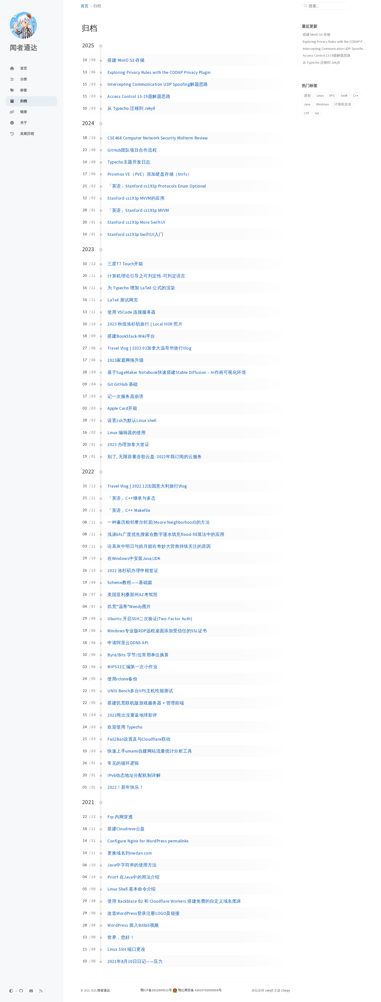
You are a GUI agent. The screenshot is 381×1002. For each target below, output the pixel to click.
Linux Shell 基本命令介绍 (131, 889)
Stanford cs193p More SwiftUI (136, 222)
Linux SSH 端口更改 (126, 949)
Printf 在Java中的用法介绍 (133, 877)
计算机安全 (342, 104)
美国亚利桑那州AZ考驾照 (132, 594)
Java (307, 104)
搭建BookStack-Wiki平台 (131, 336)
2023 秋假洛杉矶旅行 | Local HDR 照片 (144, 324)
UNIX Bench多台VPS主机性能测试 (140, 691)
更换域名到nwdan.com (129, 853)
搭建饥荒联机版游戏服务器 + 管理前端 (145, 703)
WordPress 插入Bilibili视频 (133, 925)
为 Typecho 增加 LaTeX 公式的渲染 (141, 288)
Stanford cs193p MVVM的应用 (136, 198)
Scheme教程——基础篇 (129, 582)
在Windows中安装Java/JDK (133, 558)
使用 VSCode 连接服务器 (131, 312)
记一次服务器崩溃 (125, 396)
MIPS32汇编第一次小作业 (132, 666)
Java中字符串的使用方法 (131, 865)
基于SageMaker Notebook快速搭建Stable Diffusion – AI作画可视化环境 (176, 372)
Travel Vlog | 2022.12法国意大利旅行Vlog (147, 486)
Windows (322, 104)
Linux (320, 96)
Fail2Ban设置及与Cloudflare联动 (139, 739)
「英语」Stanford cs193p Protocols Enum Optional (156, 186)
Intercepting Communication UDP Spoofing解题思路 (157, 84)
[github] (21, 990)
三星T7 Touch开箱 (125, 263)
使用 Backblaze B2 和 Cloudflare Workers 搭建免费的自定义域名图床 (174, 901)
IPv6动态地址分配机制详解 (134, 775)
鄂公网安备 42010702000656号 (200, 990)
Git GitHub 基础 (122, 384)
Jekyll (269, 990)
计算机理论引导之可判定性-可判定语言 (146, 276)
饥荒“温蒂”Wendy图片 (129, 606)
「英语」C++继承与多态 (131, 498)
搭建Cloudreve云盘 (126, 828)
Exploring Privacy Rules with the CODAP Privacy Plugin (158, 72)
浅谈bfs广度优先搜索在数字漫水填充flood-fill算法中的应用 (165, 534)
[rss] (40, 990)
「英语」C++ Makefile (128, 510)
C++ (355, 96)
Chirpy (285, 990)
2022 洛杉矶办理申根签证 (132, 570)
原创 (307, 96)
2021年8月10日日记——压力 (135, 961)
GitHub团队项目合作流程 (132, 150)
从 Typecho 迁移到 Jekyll (131, 108)
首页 (84, 5)
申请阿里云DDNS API (127, 642)
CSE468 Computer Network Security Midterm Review (157, 138)
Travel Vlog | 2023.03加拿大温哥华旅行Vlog (149, 348)
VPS (332, 96)
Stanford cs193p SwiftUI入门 (135, 234)
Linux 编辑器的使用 (126, 432)
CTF (306, 113)
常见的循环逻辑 (123, 763)
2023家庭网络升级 (125, 360)
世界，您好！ (120, 937)
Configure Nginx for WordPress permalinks (148, 841)
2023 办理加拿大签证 (128, 444)
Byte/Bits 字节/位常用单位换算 (138, 655)
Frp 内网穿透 (120, 817)
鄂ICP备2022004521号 (156, 990)
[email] (31, 990)
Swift (344, 96)
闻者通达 (23, 48)
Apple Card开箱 (122, 408)
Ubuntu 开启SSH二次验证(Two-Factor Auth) (149, 618)
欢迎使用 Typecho (124, 727)
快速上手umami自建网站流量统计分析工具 (149, 751)
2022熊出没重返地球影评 (132, 715)
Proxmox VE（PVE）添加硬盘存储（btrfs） (149, 174)
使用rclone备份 (122, 679)
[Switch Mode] (11, 990)
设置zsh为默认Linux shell (131, 420)
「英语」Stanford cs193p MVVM (138, 210)
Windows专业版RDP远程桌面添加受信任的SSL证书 (157, 631)
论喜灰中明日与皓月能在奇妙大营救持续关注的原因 (159, 546)
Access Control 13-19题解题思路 (138, 96)
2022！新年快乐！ (125, 787)
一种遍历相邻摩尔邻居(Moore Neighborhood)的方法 (158, 522)
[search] (327, 5)
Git (317, 113)
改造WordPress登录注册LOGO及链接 (143, 913)
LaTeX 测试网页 (122, 300)
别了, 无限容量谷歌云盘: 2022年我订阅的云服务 (154, 456)
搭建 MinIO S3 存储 (125, 60)
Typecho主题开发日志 (128, 162)
